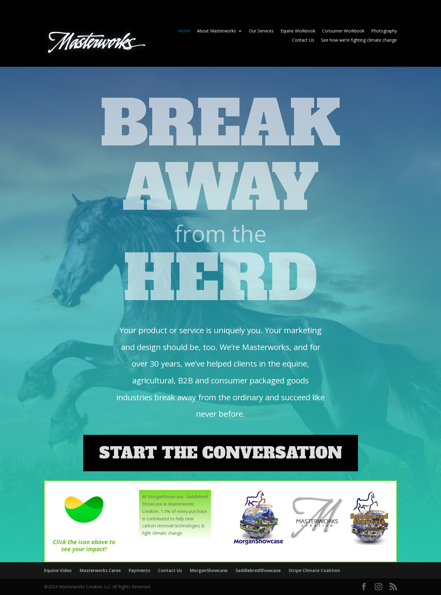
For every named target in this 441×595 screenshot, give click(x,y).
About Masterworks (216, 31)
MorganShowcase (209, 570)
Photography (384, 31)
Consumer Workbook (343, 31)
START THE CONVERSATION (220, 453)
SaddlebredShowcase (258, 570)
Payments (139, 570)
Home (184, 31)
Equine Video (58, 570)
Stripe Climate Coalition (314, 570)
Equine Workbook (298, 31)
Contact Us (303, 40)
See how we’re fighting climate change (359, 40)
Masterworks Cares (100, 570)
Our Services (261, 31)
